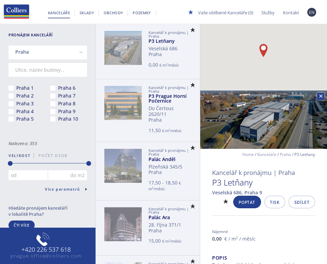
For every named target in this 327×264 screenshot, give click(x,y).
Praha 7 (66, 95)
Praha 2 (25, 95)
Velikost (19, 155)
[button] (263, 50)
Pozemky (142, 12)
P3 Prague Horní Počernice (168, 98)
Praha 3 (25, 103)
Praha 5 (25, 119)
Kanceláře (59, 12)
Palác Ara (159, 217)
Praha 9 (66, 111)
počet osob (51, 155)
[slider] (10, 163)
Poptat (247, 202)
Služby (268, 13)
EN (312, 12)
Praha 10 (68, 119)
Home (248, 154)
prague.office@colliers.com (46, 256)
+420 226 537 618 (46, 249)
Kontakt (291, 13)
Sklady (87, 12)
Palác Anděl (162, 159)
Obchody (113, 12)
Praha (285, 154)
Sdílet (302, 202)
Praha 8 (66, 103)
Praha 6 (66, 88)
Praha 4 (25, 111)
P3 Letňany (162, 41)
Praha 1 (25, 88)
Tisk (274, 202)
